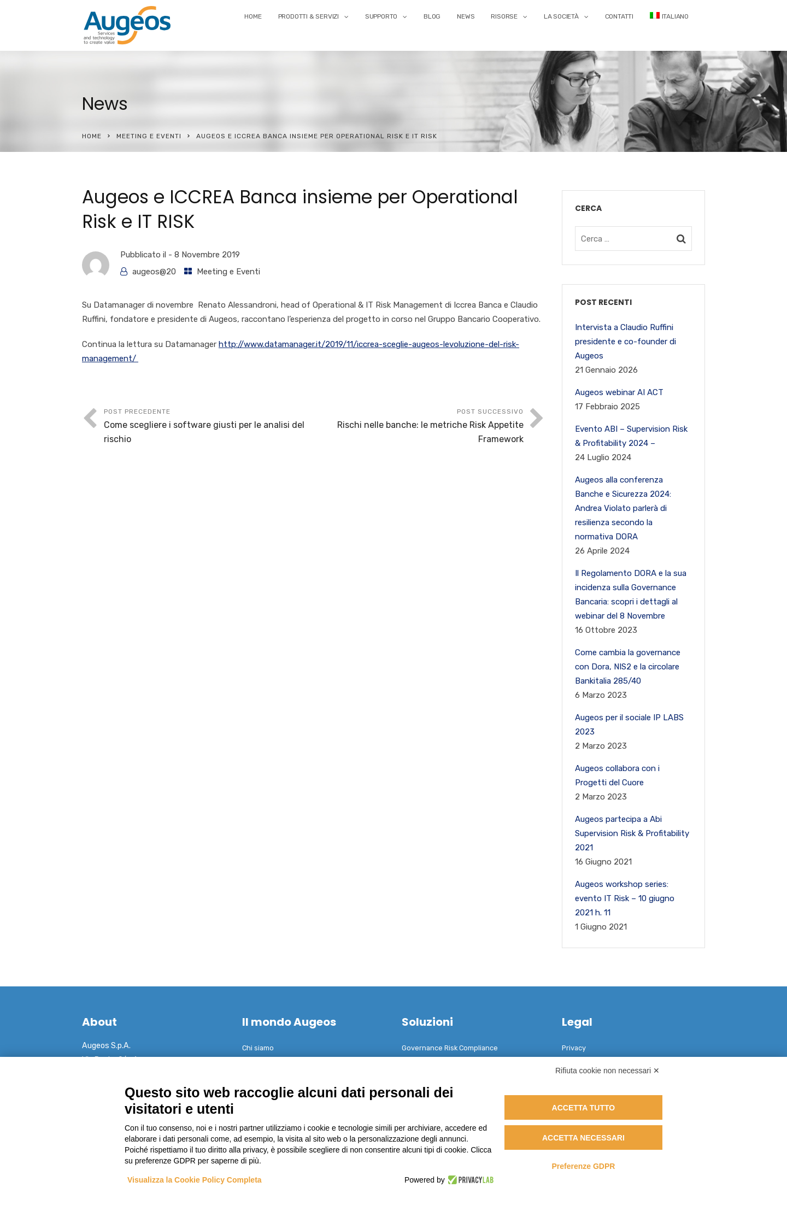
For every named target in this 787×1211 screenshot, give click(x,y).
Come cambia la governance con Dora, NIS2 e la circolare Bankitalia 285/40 (627, 667)
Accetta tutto (583, 1107)
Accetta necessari (583, 1137)
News (465, 16)
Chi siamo (258, 1048)
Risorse (504, 16)
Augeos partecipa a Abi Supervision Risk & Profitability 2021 (632, 833)
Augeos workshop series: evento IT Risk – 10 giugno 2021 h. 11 (624, 898)
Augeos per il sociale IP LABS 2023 (629, 725)
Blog (432, 16)
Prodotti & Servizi (308, 16)
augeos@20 (154, 272)
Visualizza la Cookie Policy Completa (194, 1179)
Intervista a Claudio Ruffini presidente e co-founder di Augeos (625, 341)
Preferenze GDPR (583, 1166)
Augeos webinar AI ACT (619, 392)
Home (252, 16)
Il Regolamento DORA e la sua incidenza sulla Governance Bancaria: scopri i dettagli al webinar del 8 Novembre (630, 594)
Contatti (619, 16)
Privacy (574, 1048)
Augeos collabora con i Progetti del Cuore (617, 775)
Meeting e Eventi (148, 136)
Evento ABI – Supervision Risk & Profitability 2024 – (631, 436)
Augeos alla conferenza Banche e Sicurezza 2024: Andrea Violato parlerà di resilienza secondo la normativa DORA (623, 508)
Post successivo (419, 427)
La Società (561, 16)
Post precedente (209, 427)
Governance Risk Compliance (450, 1048)
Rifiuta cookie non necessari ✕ (607, 1070)
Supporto (381, 16)
